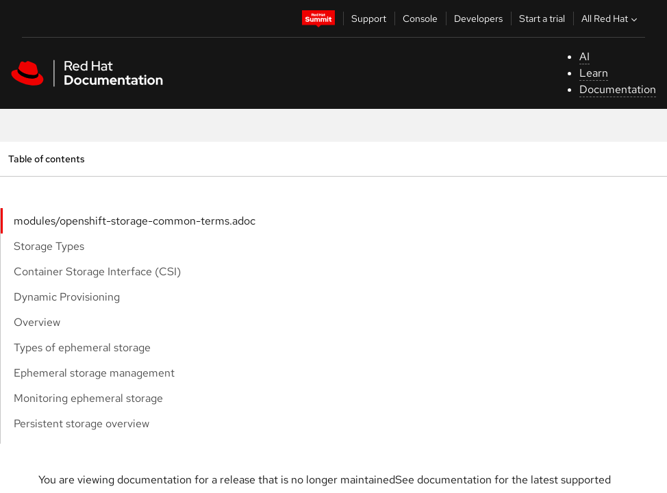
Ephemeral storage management (94, 373)
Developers (478, 18)
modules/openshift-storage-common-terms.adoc (134, 221)
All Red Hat (610, 18)
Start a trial (542, 18)
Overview (37, 322)
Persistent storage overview (81, 423)
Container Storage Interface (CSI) (97, 271)
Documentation (617, 89)
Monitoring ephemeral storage (88, 398)
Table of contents (46, 158)
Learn (593, 73)
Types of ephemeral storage (82, 347)
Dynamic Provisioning (67, 297)
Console (420, 18)
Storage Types (49, 246)
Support (368, 18)
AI (584, 56)
